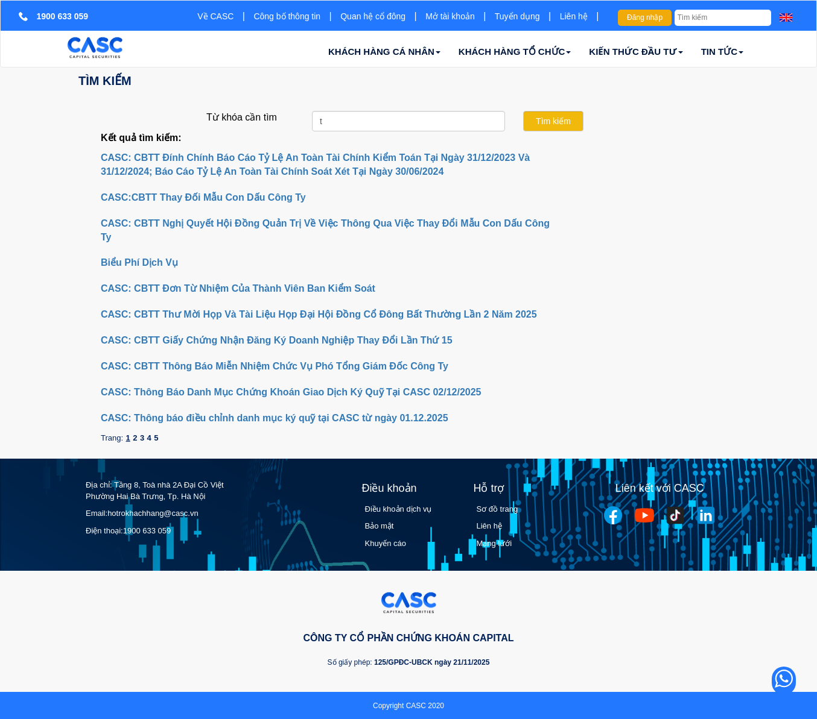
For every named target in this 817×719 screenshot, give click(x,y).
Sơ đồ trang (497, 508)
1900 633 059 (147, 530)
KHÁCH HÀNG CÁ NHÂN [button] (384, 51)
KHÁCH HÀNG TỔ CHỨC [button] (515, 51)
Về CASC (215, 16)
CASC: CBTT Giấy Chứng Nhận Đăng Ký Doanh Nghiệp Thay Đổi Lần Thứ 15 (277, 340)
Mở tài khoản (450, 16)
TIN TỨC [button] (722, 51)
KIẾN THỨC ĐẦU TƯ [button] (635, 51)
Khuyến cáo (385, 543)
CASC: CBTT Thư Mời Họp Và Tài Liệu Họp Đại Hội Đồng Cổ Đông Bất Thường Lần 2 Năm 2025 (319, 314)
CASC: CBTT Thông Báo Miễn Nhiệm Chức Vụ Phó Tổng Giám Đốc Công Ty (274, 366)
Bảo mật (379, 525)
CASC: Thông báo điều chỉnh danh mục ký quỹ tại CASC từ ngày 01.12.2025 (274, 418)
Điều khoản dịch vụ (398, 508)
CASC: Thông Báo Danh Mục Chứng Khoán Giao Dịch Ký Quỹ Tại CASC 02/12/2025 (291, 392)
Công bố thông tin (286, 16)
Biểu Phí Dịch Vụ (139, 262)
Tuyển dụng (517, 16)
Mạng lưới (494, 543)
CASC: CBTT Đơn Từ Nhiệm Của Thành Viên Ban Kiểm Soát (238, 288)
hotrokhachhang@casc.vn (153, 513)
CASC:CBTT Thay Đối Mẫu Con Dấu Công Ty (203, 197)
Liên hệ (574, 16)
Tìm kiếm (105, 80)
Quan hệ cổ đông (372, 16)
